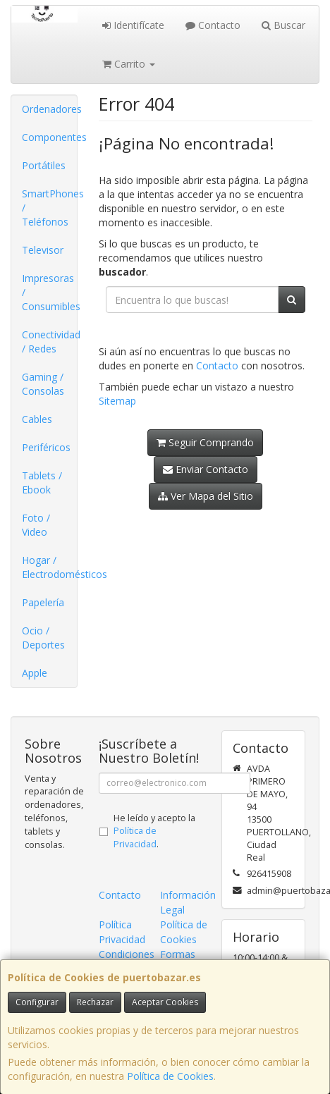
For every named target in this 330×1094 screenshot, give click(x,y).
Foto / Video (36, 525)
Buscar (283, 25)
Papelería (43, 602)
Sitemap (117, 400)
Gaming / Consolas (43, 384)
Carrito (128, 63)
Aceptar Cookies (165, 1002)
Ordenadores (49, 109)
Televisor (42, 250)
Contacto (212, 25)
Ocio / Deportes (43, 637)
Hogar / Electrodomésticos (49, 567)
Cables (37, 419)
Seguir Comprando (205, 442)
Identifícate (133, 25)
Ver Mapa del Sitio (205, 496)
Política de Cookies (170, 1076)
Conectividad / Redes (49, 341)
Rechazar (95, 1002)
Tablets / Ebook (42, 482)
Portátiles (44, 165)
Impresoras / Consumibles (49, 292)
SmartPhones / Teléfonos (49, 207)
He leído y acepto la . (154, 831)
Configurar (37, 1002)
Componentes (49, 137)
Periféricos (46, 447)
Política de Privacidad (135, 837)
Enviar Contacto (205, 469)
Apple (34, 673)
